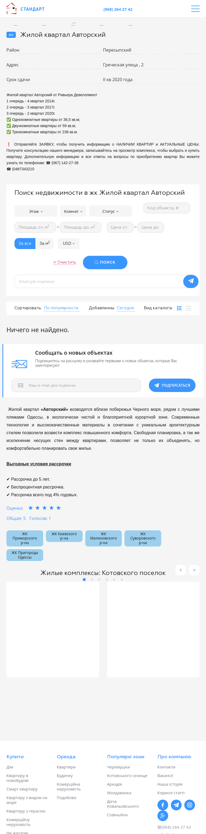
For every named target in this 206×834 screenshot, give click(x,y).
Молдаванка (119, 792)
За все (25, 244)
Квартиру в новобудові (17, 778)
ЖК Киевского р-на (64, 536)
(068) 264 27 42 (118, 9)
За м (44, 243)
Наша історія (169, 784)
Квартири (66, 767)
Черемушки (118, 767)
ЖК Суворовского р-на (143, 538)
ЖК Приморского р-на (25, 538)
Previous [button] (180, 570)
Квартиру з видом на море (26, 800)
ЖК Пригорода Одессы (25, 555)
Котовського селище (127, 775)
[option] (52, 629)
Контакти (166, 767)
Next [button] (194, 570)
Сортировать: (28, 308)
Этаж (36, 211)
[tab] (179, 308)
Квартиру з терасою (25, 811)
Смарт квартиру (22, 789)
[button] (68, 243)
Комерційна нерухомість (69, 786)
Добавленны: (102, 308)
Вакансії (165, 775)
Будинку (65, 775)
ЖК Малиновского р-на (103, 538)
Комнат (73, 211)
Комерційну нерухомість (18, 822)
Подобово (66, 797)
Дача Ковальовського (123, 804)
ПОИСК (108, 262)
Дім (9, 767)
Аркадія (114, 784)
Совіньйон (117, 814)
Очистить (66, 262)
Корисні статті (171, 792)
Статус (110, 211)
